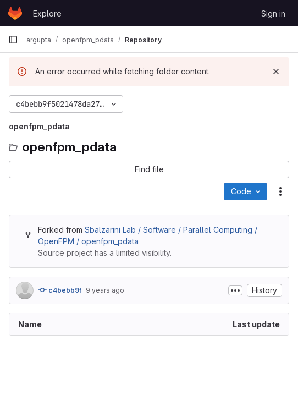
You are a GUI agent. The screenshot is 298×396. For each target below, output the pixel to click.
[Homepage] (15, 13)
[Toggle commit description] (235, 290)
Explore (47, 13)
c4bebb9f (59, 289)
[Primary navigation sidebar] (13, 39)
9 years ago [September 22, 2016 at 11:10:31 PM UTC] (105, 290)
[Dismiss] (276, 71)
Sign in (273, 13)
